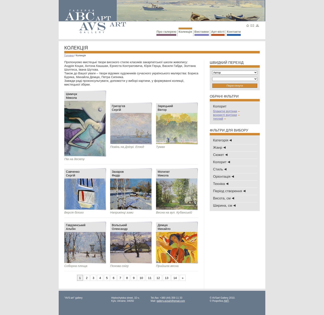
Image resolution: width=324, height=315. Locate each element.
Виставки (201, 33)
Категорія (222, 140)
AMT (226, 300)
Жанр (219, 148)
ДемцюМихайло (164, 227)
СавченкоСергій (73, 173)
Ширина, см (224, 206)
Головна (69, 55)
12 (158, 278)
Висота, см (223, 198)
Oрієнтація (223, 177)
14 (175, 278)
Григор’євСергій (118, 107)
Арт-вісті (218, 33)
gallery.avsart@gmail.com (171, 300)
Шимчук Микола (71, 95)
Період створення (229, 191)
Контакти (234, 33)
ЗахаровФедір (118, 173)
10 (141, 278)
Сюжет (220, 155)
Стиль (219, 169)
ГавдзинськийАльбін (75, 227)
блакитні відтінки (226, 111)
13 (166, 278)
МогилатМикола (164, 173)
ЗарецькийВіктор (165, 107)
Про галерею (166, 33)
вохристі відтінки (226, 115)
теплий (219, 118)
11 (149, 278)
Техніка (220, 184)
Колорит (221, 162)
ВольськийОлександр (120, 227)
